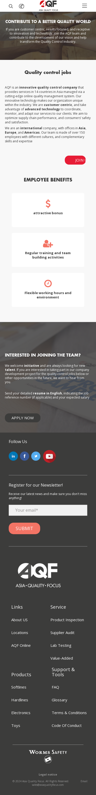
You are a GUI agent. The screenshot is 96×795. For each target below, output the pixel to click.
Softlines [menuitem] (18, 687)
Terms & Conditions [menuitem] (69, 712)
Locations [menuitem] (19, 632)
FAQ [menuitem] (55, 687)
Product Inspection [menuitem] (67, 619)
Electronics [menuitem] (20, 712)
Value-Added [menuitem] (61, 658)
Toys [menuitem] (15, 725)
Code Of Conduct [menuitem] (67, 725)
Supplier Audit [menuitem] (62, 632)
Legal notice (48, 774)
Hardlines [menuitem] (19, 699)
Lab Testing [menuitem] (60, 645)
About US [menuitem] (19, 619)
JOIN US (80, 160)
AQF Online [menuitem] (21, 645)
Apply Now (23, 417)
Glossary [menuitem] (59, 699)
